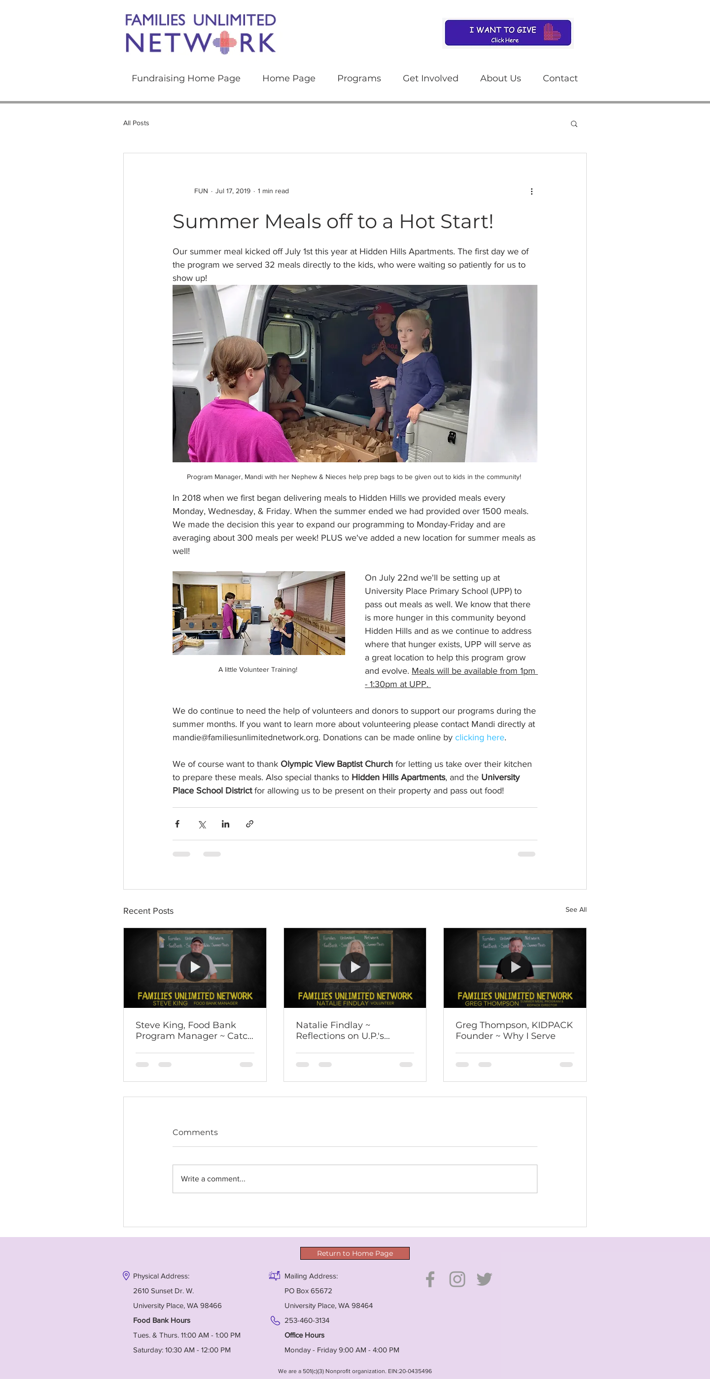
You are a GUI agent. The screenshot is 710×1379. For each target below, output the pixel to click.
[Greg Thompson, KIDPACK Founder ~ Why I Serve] (515, 968)
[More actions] (531, 191)
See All (576, 909)
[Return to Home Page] (355, 1253)
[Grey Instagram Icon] (457, 1279)
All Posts (136, 123)
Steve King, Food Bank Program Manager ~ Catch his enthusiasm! (194, 1030)
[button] (359, 78)
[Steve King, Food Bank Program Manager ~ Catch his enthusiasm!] (195, 968)
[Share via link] (249, 823)
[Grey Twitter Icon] (484, 1279)
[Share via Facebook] (177, 823)
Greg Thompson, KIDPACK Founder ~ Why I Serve (514, 1030)
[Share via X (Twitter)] (201, 823)
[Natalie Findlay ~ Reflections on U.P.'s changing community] (355, 968)
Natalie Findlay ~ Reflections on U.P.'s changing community (344, 1030)
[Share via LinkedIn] (225, 823)
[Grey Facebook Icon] (430, 1279)
